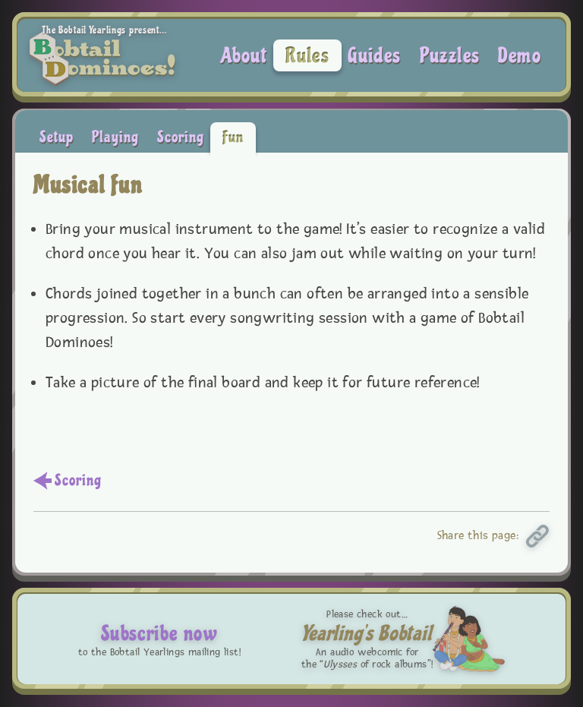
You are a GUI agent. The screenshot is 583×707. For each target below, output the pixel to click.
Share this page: (478, 536)
